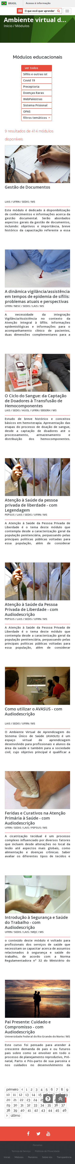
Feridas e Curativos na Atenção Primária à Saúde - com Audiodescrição (35, 818)
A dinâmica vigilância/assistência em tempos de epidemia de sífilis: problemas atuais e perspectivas (37, 296)
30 (15, 1105)
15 (40, 1095)
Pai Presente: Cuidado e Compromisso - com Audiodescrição (28, 1027)
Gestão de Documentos (27, 187)
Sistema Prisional (35, 105)
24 (35, 1100)
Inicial (7, 1157)
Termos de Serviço (21, 1151)
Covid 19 (29, 80)
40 (22, 1110)
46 (64, 1110)
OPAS (26, 111)
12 (20, 1095)
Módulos (22, 25)
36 (56, 1105)
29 (8, 1105)
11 (14, 1095)
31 (22, 1105)
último (15, 1115)
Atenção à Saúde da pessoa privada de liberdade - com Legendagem (31, 505)
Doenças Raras (33, 93)
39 (15, 1110)
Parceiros (32, 1157)
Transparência (64, 1157)
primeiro (12, 1089)
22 (21, 1100)
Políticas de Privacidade (47, 1151)
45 (57, 1110)
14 (33, 1095)
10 (8, 1095)
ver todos (31, 68)
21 (15, 1100)
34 (42, 1105)
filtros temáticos (36, 118)
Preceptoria (31, 86)
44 (50, 1110)
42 (36, 1110)
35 (49, 1105)
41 (29, 1110)
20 (8, 1100)
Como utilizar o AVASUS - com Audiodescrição (33, 711)
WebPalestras (32, 99)
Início (8, 25)
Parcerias (37, 1145)
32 (28, 1105)
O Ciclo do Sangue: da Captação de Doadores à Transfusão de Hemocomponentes (35, 400)
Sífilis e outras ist (35, 74)
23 (28, 1100)
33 (35, 1105)
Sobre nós (47, 1157)
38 (8, 1110)
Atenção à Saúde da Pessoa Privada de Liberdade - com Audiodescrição (31, 609)
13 (27, 1095)
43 (43, 1110)
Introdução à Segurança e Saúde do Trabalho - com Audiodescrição (36, 922)
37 (63, 1105)
